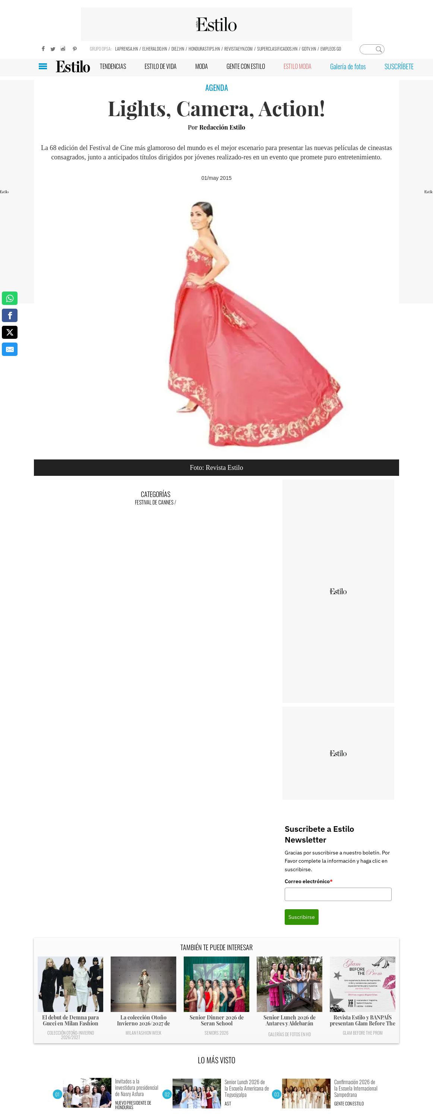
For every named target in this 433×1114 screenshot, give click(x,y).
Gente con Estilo (349, 1103)
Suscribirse (301, 917)
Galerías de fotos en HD (289, 1034)
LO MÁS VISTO (217, 1060)
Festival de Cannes (154, 502)
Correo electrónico (309, 881)
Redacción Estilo (222, 127)
